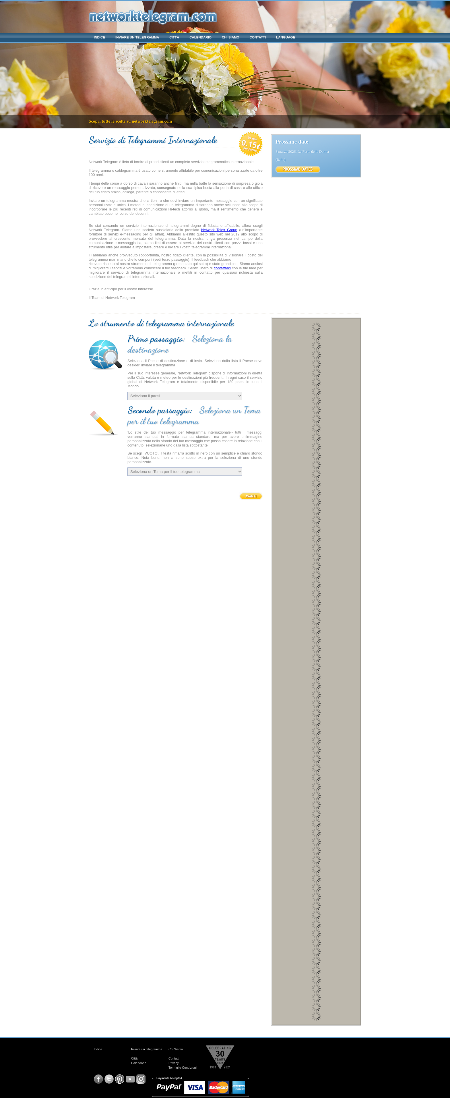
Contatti (258, 37)
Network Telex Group (219, 230)
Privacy (173, 1063)
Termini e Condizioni (182, 1067)
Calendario (200, 37)
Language (285, 37)
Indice (99, 37)
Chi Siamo (230, 37)
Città (174, 37)
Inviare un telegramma (137, 37)
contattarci (222, 268)
